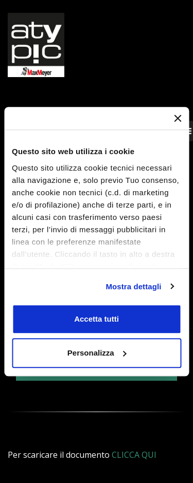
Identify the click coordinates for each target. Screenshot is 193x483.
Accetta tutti (96, 318)
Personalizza (97, 352)
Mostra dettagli (133, 286)
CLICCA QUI (134, 454)
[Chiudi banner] (177, 118)
